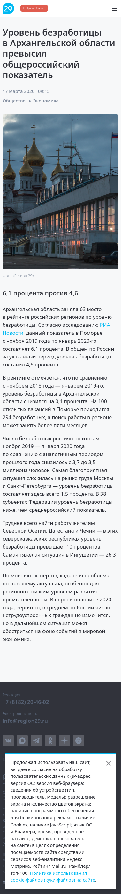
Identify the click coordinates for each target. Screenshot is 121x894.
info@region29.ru (25, 720)
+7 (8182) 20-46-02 (26, 701)
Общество (14, 101)
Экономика (46, 101)
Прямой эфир (35, 8)
